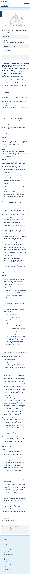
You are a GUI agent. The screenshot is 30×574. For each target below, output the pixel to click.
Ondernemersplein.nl (8, 568)
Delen (26, 59)
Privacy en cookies (8, 549)
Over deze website (8, 538)
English (5, 541)
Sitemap (5, 552)
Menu (27, 2)
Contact (5, 539)
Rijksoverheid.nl (7, 566)
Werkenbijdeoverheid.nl (9, 569)
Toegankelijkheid (7, 551)
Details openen (1, 14)
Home (2, 9)
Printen (26, 56)
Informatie (19, 56)
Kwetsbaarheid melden (9, 554)
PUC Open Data (7, 561)
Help (5, 542)
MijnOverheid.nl (7, 564)
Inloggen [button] (3, 5)
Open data (6, 558)
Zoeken (5, 544)
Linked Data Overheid (8, 559)
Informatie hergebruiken (9, 548)
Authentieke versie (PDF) (10, 57)
